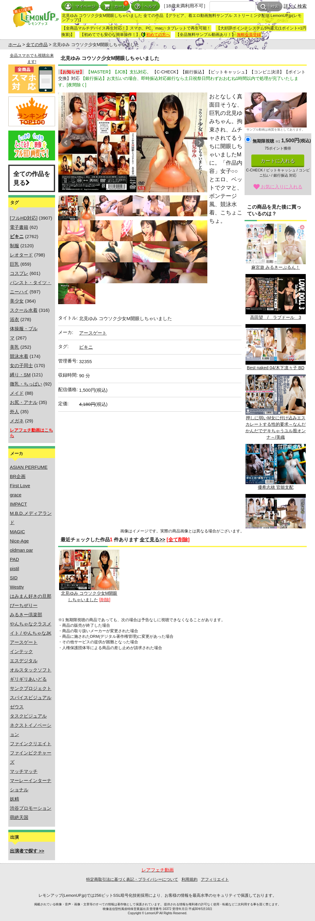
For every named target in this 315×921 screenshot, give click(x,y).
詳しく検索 (295, 6)
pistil (14, 568)
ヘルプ (145, 6)
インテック (21, 651)
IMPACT (18, 504)
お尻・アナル (24, 402)
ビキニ (86, 347)
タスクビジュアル (28, 716)
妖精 (14, 798)
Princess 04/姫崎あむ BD (275, 517)
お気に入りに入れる (277, 186)
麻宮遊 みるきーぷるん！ (275, 246)
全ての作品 (37, 44)
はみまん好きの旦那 (30, 596)
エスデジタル (24, 660)
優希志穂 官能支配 (275, 467)
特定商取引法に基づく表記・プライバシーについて (132, 879)
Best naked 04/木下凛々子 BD (275, 347)
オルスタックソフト (30, 669)
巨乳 (14, 264)
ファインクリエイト (30, 743)
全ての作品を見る (31, 178)
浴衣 (14, 319)
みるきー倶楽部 (26, 614)
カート (115, 6)
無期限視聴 (266, 141)
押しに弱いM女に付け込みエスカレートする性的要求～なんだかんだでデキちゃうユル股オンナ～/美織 (275, 407)
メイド (17, 393)
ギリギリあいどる (28, 679)
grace (16, 494)
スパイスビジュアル (30, 697)
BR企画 (18, 476)
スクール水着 (24, 310)
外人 (14, 411)
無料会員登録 (249, 34)
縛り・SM (20, 374)
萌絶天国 (19, 817)
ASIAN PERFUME (29, 467)
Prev (66, 142)
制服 (14, 245)
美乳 (14, 347)
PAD (14, 559)
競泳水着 (19, 356)
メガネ (17, 420)
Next (199, 142)
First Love (20, 485)
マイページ (80, 6)
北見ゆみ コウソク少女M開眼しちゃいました (89, 576)
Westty (17, 587)
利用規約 (189, 879)
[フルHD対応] (24, 218)
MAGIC (17, 531)
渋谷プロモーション (30, 808)
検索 (270, 6)
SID (14, 577)
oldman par (21, 550)
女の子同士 (21, 365)
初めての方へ (155, 34)
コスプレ (19, 273)
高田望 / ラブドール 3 (275, 297)
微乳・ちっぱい (26, 383)
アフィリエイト (215, 879)
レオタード (21, 254)
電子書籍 (19, 227)
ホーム (14, 44)
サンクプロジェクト (30, 688)
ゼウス (17, 706)
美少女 (17, 301)
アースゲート (24, 642)
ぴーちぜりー (24, 605)
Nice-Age (19, 540)
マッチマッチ (24, 771)
